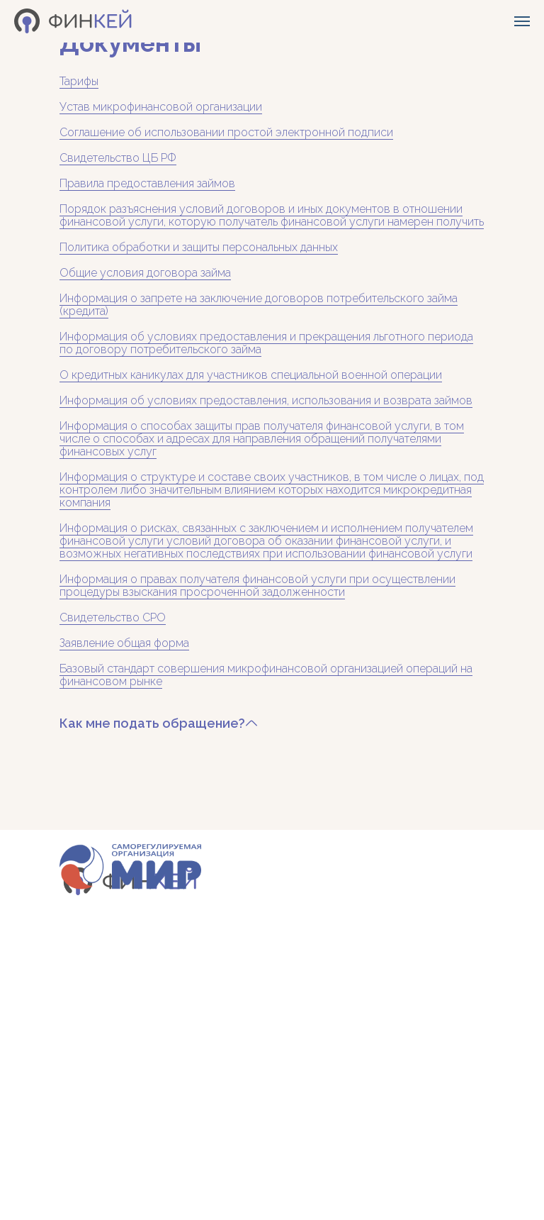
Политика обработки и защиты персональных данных (199, 247)
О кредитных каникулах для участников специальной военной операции (251, 375)
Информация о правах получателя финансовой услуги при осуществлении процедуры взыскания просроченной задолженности (257, 585)
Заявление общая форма (124, 643)
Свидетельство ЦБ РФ (118, 158)
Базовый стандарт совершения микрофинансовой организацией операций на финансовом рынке (266, 675)
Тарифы (79, 81)
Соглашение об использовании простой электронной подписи (226, 132)
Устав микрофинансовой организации (161, 106)
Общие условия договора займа (145, 272)
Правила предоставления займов (147, 183)
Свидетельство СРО (113, 617)
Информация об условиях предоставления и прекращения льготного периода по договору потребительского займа (266, 343)
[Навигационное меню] (522, 21)
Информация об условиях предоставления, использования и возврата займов (266, 400)
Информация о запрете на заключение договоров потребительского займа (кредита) (259, 305)
